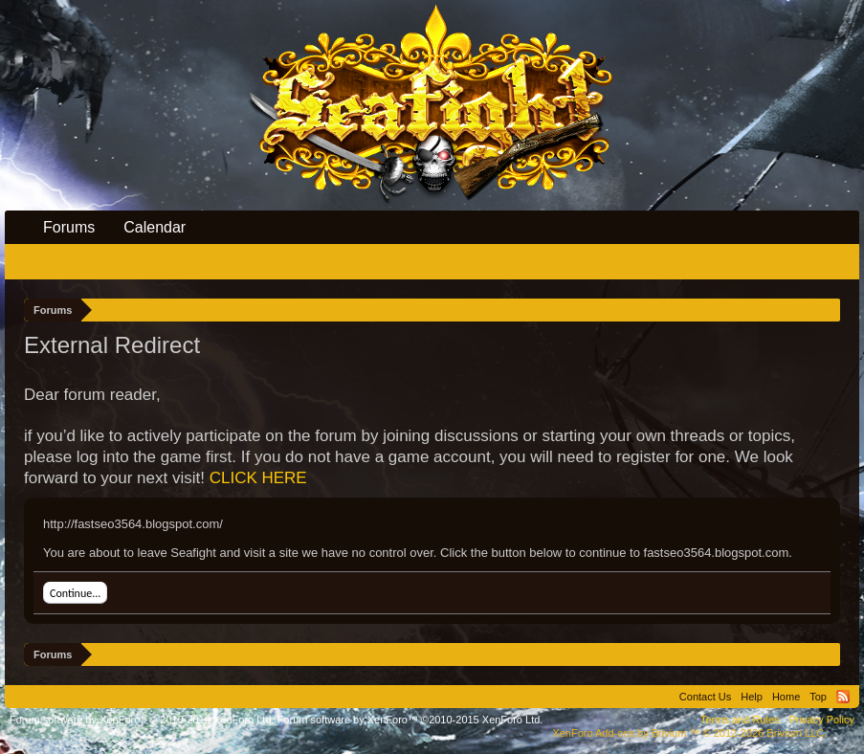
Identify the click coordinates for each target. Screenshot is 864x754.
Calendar (154, 227)
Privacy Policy (821, 719)
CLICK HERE (258, 478)
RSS (843, 696)
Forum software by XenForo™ (410, 719)
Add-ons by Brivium (689, 733)
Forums (69, 227)
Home (786, 696)
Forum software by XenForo (142, 719)
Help (752, 696)
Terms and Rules (740, 719)
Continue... (75, 593)
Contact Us (705, 696)
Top (818, 696)
